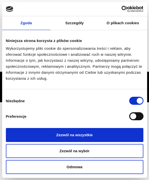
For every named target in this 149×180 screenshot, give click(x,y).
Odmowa (74, 167)
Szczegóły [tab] (74, 23)
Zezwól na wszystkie (74, 135)
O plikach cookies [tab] (123, 23)
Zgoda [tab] (26, 23)
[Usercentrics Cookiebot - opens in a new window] (121, 9)
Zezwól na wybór (74, 151)
